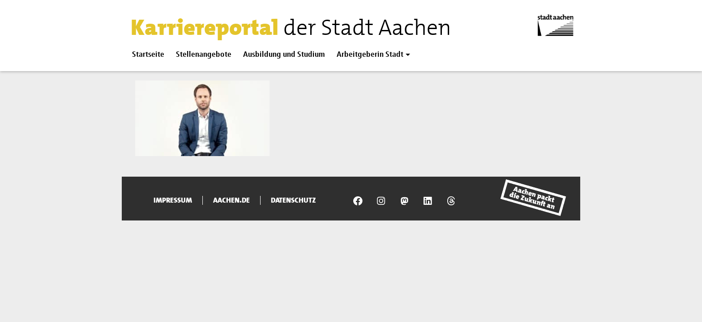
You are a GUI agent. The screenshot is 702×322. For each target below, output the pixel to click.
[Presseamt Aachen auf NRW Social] (404, 200)
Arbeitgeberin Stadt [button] (370, 55)
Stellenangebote (203, 55)
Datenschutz (293, 200)
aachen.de (231, 200)
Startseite (148, 55)
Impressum (173, 200)
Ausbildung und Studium (284, 55)
